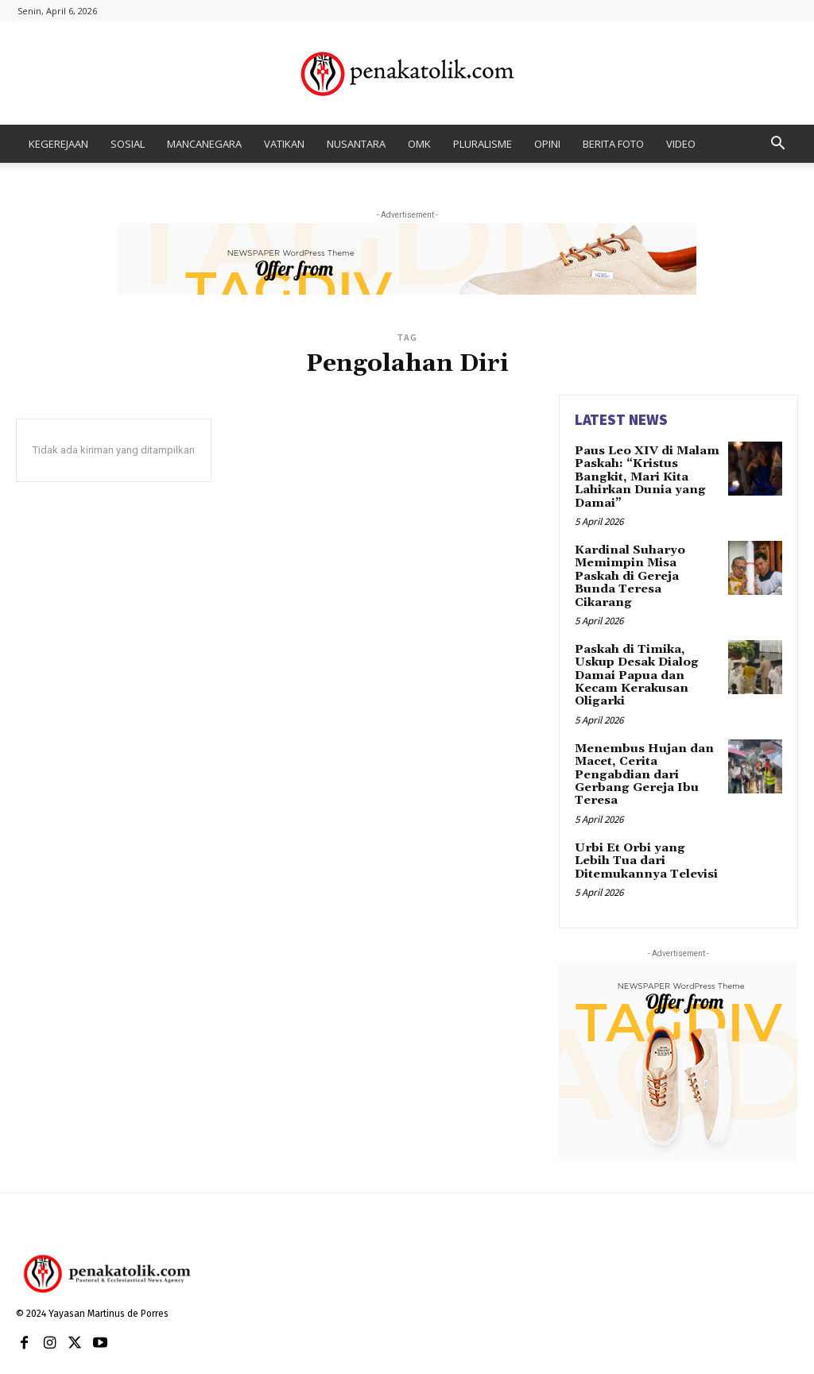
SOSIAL (127, 144)
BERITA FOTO (613, 144)
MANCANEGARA (204, 144)
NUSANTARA (356, 144)
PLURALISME (482, 144)
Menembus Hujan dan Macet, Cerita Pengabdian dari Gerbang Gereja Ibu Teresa (639, 748)
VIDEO (681, 144)
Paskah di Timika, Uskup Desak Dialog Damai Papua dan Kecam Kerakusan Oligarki (635, 653)
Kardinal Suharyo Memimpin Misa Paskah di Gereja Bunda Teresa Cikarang (646, 563)
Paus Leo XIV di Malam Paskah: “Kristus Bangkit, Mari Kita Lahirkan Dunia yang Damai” (645, 475)
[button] (777, 144)
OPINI (547, 144)
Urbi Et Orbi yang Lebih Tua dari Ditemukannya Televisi (644, 831)
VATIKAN (284, 144)
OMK (419, 144)
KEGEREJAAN (58, 144)
